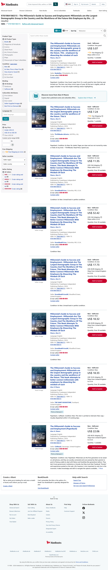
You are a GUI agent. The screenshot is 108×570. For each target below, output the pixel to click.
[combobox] (40, 4)
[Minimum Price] (6, 141)
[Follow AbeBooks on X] (83, 513)
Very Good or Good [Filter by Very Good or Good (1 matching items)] (10, 72)
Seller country (7, 164)
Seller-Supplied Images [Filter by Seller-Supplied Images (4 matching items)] (12, 103)
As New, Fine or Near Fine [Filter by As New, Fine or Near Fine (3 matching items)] (12, 69)
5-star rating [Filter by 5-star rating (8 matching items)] (13, 189)
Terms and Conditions (82, 562)
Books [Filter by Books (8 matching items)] (6, 42)
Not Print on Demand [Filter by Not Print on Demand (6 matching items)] (11, 106)
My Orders (12, 518)
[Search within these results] (68, 35)
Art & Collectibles (60, 10)
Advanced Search (6, 10)
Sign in (76, 4)
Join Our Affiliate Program (35, 511)
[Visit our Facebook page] (83, 508)
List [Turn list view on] (57, 31)
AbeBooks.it (48, 551)
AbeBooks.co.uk (14, 551)
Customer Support (69, 511)
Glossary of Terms (79, 483)
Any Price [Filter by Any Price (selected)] (6, 127)
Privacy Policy (50, 521)
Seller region (7, 160)
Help (103, 4)
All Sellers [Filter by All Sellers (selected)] (8, 172)
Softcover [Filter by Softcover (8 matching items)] (7, 89)
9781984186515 (14, 24)
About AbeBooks (50, 508)
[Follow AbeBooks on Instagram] (83, 518)
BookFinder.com (54, 555)
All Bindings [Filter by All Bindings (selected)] (7, 84)
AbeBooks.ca (73, 551)
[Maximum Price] (6, 144)
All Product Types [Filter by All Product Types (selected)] (9, 39)
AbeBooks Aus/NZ (60, 551)
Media (47, 511)
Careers (48, 515)
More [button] (101, 468)
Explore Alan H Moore (87, 98)
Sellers (89, 10)
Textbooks (76, 10)
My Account (84, 4)
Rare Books (43, 10)
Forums (48, 518)
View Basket (12, 521)
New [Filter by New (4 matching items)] (6, 66)
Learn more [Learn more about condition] (13, 64)
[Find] (55, 4)
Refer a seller (31, 518)
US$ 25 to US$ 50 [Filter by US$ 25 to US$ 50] (9, 133)
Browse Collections (26, 10)
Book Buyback (32, 515)
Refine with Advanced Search (33, 24)
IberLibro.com (84, 551)
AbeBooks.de (26, 551)
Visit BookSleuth (43, 488)
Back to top (54, 498)
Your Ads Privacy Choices (53, 525)
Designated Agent (51, 528)
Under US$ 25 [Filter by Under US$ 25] (8, 130)
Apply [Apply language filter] (6, 119)
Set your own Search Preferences (84, 486)
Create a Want (7, 486)
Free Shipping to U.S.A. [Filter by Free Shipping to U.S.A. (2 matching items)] (14, 152)
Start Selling (103, 10)
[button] (105, 35)
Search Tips (77, 480)
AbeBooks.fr (37, 551)
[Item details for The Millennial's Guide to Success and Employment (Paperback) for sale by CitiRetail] (39, 436)
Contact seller (54, 77)
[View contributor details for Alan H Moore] (55, 58)
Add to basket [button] (97, 62)
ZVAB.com (95, 551)
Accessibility (49, 532)
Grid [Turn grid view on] (65, 31)
